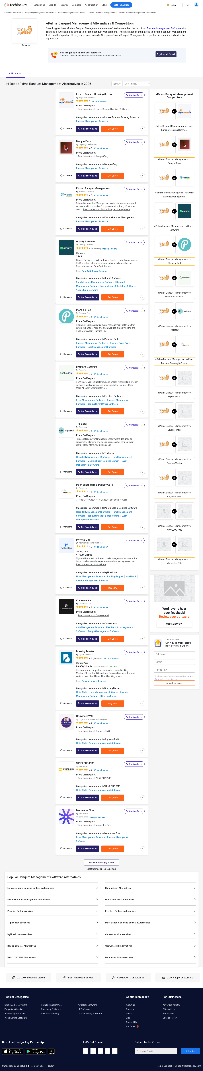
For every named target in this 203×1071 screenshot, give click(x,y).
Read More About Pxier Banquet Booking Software (102, 500)
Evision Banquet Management (93, 188)
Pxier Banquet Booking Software (94, 484)
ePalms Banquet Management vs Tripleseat (174, 328)
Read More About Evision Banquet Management (106, 209)
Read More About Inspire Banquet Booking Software (103, 109)
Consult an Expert (174, 683)
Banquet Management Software (71, 13)
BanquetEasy (83, 141)
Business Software (12, 13)
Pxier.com (83, 488)
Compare (76, 5)
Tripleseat (81, 423)
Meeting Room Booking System (103, 461)
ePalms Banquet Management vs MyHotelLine (174, 394)
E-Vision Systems (86, 191)
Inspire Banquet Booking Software (95, 94)
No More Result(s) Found (101, 862)
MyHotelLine (83, 539)
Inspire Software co (87, 97)
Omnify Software (85, 241)
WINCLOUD (83, 766)
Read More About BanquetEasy (93, 156)
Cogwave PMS (84, 716)
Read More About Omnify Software (93, 266)
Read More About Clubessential (93, 615)
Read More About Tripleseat (97, 445)
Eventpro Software (86, 366)
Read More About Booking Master (106, 676)
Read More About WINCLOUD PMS (94, 778)
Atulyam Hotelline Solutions (91, 543)
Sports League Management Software (95, 282)
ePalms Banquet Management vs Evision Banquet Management (174, 194)
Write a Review (99, 101)
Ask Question (91, 5)
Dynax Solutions (86, 654)
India (173, 5)
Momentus (83, 813)
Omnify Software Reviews (94, 271)
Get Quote (113, 129)
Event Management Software (102, 347)
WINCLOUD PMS (85, 763)
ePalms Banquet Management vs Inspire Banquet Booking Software (174, 128)
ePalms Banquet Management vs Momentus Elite (174, 561)
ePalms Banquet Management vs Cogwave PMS (174, 494)
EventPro (82, 370)
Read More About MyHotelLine (91, 564)
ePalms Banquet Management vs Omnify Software (174, 228)
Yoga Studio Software (87, 290)
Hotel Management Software (90, 576)
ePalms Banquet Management (102, 13)
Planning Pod (83, 309)
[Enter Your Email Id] (156, 1051)
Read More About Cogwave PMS (94, 731)
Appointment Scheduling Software (118, 286)
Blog (104, 5)
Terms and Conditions (170, 679)
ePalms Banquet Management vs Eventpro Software (174, 295)
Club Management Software (90, 627)
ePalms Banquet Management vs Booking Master (174, 461)
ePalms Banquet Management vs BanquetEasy (174, 161)
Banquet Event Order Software (103, 404)
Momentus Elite (85, 810)
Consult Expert (166, 54)
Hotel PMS (130, 576)
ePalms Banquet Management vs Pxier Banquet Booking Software (174, 361)
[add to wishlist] (70, 94)
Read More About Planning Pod (91, 331)
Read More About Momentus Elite (94, 825)
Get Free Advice (87, 129)
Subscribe (190, 1051)
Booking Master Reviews (94, 681)
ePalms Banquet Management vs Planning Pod (174, 261)
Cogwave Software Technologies (93, 719)
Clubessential (84, 600)
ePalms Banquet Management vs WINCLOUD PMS (174, 528)
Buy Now (112, 588)
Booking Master (85, 651)
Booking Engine (115, 576)
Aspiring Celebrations (88, 144)
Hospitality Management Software (39, 13)
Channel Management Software (92, 580)
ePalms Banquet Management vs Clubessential (174, 428)
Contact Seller (134, 95)
